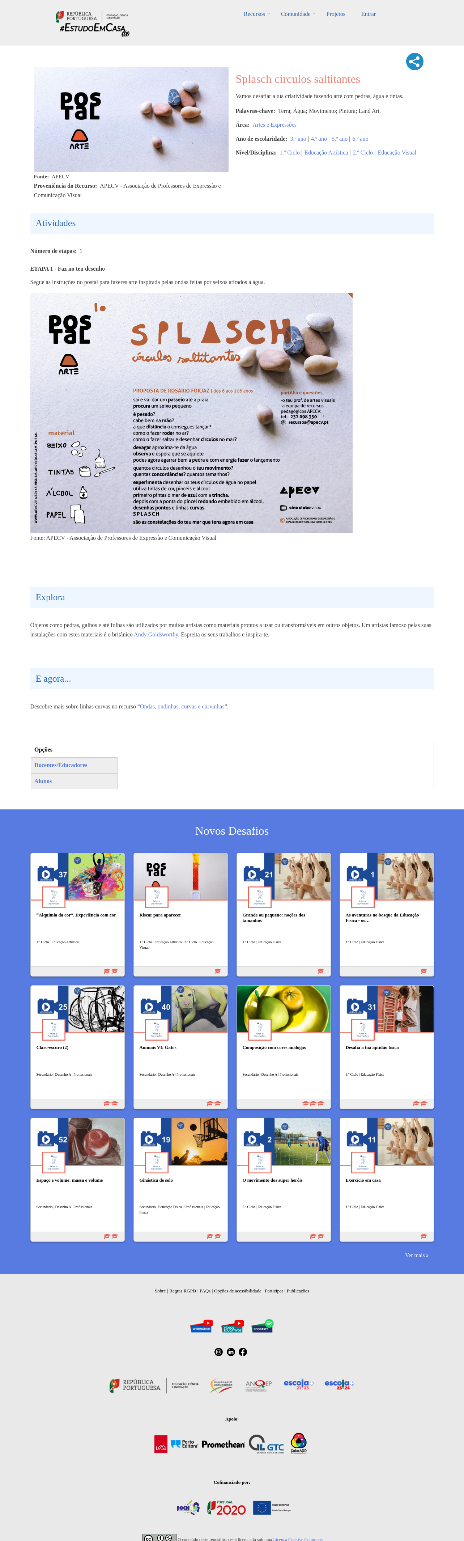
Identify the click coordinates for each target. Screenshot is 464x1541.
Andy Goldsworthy (156, 634)
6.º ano (360, 139)
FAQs (205, 1291)
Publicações (298, 1291)
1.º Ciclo (290, 152)
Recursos (254, 14)
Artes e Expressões (274, 125)
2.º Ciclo (363, 152)
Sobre (160, 1291)
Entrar (368, 14)
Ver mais (415, 1255)
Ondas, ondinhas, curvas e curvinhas (182, 706)
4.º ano (319, 139)
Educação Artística (326, 152)
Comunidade (296, 14)
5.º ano (340, 139)
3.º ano (298, 139)
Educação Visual (397, 152)
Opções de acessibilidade (237, 1291)
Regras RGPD (182, 1291)
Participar (274, 1291)
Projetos (335, 14)
